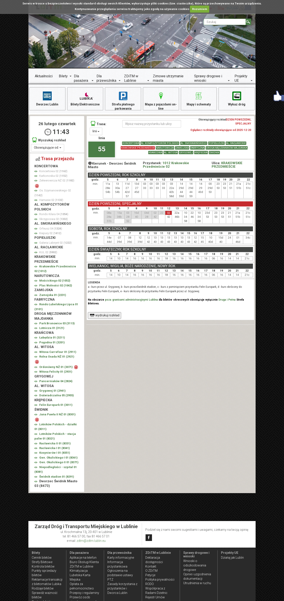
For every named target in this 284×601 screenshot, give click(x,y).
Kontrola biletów (43, 566)
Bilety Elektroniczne (85, 98)
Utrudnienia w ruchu (197, 583)
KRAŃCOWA (155, 153)
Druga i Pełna (227, 300)
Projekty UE (241, 78)
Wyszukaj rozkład (49, 140)
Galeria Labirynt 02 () (55, 243)
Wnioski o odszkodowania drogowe (194, 565)
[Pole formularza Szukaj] (225, 22)
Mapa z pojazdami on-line (160, 101)
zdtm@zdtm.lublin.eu (91, 541)
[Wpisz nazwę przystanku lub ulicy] (151, 124)
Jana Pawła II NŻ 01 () (57, 414)
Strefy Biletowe (42, 562)
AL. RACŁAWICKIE (236, 143)
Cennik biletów (42, 557)
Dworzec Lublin (47, 98)
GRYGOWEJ (186, 153)
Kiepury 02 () (50, 233)
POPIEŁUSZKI (216, 143)
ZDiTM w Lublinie (131, 78)
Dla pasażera (81, 78)
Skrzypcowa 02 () (53, 219)
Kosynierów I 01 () (54, 453)
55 (101, 149)
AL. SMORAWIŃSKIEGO (194, 143)
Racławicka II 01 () (55, 443)
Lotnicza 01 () (51, 328)
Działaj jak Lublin (232, 557)
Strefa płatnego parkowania (123, 101)
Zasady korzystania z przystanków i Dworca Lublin (122, 588)
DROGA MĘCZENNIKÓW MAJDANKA (226, 148)
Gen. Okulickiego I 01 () (58, 458)
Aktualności (44, 76)
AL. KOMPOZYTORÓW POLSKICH (160, 143)
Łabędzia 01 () (52, 338)
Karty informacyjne (120, 557)
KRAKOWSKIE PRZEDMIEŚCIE (137, 148)
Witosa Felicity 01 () (55, 372)
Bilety (63, 76)
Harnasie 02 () (51, 200)
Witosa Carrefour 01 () (57, 352)
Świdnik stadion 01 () (56, 477)
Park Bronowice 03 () (57, 323)
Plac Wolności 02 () (55, 286)
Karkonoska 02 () (53, 176)
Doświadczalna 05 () (56, 396)
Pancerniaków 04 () (56, 381)
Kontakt (150, 566)
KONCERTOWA (130, 143)
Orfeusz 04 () (50, 229)
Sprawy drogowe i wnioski (208, 78)
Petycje (150, 575)
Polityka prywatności (159, 579)
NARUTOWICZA (165, 148)
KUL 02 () (48, 252)
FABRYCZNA (197, 148)
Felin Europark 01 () (56, 405)
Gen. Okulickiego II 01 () (59, 463)
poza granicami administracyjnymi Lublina (131, 300)
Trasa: (98, 124)
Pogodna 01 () (52, 342)
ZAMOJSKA (182, 148)
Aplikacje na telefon (83, 557)
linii (96, 132)
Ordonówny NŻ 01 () (56, 367)
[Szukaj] (248, 22)
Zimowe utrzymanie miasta (168, 78)
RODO (149, 584)
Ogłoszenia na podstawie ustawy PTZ (120, 575)
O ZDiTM (151, 570)
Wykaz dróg (236, 98)
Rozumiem (199, 9)
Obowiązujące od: (47, 148)
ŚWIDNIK (214, 153)
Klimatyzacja (79, 570)
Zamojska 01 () (52, 295)
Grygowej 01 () (52, 391)
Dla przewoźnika (106, 78)
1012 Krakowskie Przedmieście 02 (166, 165)
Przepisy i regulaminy (84, 593)
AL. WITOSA (171, 153)
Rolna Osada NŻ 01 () (56, 357)
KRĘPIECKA (201, 153)
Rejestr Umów (155, 597)
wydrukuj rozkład (104, 315)
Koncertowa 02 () (53, 171)
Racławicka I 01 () (54, 448)
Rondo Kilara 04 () (53, 214)
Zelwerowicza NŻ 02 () (56, 181)
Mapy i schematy (198, 98)
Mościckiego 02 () (54, 281)
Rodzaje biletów (43, 588)
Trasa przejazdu (55, 159)
